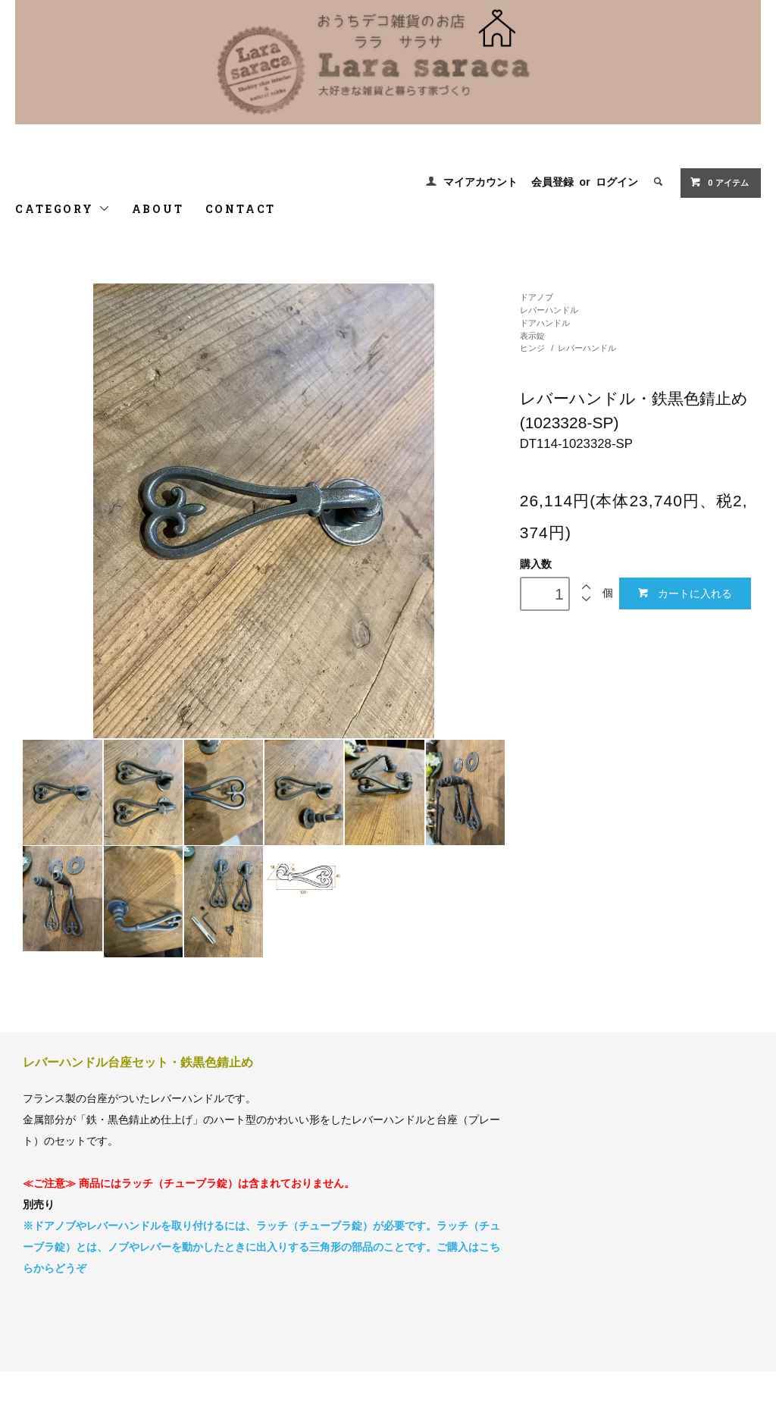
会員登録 (552, 182)
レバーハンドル (587, 347)
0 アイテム (719, 182)
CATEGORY (62, 209)
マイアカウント (480, 182)
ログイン (617, 182)
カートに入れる (684, 593)
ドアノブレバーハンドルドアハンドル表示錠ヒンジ (549, 322)
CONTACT (241, 209)
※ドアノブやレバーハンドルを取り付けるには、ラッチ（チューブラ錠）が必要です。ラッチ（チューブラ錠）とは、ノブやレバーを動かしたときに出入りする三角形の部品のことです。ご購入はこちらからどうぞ (261, 1247)
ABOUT (158, 209)
